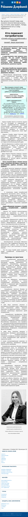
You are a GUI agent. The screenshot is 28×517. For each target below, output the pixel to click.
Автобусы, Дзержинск (6, 469)
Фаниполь (3, 505)
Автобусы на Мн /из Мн (6, 472)
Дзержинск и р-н (5, 503)
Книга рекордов (5, 484)
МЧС (2, 461)
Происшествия (4, 455)
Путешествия (4, 481)
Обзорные (3, 497)
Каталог (7, 14)
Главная (3, 14)
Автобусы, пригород (6, 470)
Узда (2, 508)
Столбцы (3, 506)
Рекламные (4, 494)
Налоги (3, 462)
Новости (22, 14)
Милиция (3, 459)
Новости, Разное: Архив (14, 14)
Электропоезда (4, 473)
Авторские (3, 495)
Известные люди (5, 483)
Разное (3, 457)
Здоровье (3, 458)
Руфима (12, 513)
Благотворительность (6, 480)
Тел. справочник (5, 487)
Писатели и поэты (5, 486)
